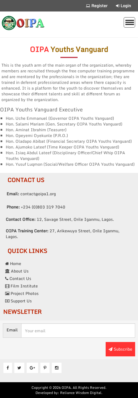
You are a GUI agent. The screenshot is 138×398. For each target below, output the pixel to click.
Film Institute (21, 286)
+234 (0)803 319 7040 (36, 207)
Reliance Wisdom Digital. (81, 392)
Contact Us (18, 278)
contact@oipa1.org (31, 193)
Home (13, 263)
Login (123, 5)
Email (12, 330)
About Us (17, 271)
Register (96, 5)
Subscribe (120, 349)
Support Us (18, 300)
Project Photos (22, 293)
